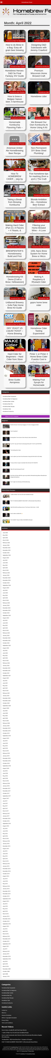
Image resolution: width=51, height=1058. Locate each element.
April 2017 (5, 808)
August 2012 (6, 926)
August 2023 (6, 618)
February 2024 (6, 603)
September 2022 (7, 645)
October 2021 (6, 673)
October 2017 (6, 793)
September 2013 (7, 898)
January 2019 (6, 755)
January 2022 (6, 665)
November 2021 (7, 670)
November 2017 (7, 791)
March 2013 (6, 913)
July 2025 (5, 560)
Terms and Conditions (7, 1022)
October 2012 (6, 921)
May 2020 (5, 715)
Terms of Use (24, 1051)
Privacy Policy (5, 1020)
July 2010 (5, 961)
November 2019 (7, 730)
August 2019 (6, 738)
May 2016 (5, 833)
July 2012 (5, 928)
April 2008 (5, 974)
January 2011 (6, 953)
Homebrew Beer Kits (18, 272)
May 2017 (5, 806)
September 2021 (7, 675)
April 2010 (5, 964)
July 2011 (5, 948)
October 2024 (6, 582)
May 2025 (5, 565)
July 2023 (5, 620)
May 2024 (5, 595)
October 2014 (6, 873)
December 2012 (6, 918)
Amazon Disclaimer (6, 1015)
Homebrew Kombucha (42, 66)
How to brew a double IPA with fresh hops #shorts (14, 1030)
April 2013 (5, 911)
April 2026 (5, 537)
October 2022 (6, 643)
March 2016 (6, 838)
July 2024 (5, 590)
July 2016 (5, 828)
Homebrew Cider (44, 92)
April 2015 (5, 858)
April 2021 (5, 688)
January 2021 (6, 695)
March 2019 (6, 750)
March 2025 (6, 570)
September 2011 (7, 943)
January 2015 (6, 866)
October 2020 (6, 703)
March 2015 (6, 861)
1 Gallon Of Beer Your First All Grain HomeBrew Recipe (15, 1032)
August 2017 (6, 798)
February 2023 (6, 633)
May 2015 (5, 856)
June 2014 (5, 881)
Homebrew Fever (26, 2)
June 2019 (5, 743)
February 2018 (6, 783)
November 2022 (7, 640)
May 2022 (5, 655)
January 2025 (6, 575)
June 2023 (5, 623)
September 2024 (7, 585)
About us (4, 1012)
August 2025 (6, 557)
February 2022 (6, 663)
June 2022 (5, 653)
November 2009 (7, 969)
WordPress (23, 1053)
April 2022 (5, 658)
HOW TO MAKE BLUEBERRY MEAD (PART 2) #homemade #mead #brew (19, 1042)
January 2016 (6, 843)
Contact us (4, 1010)
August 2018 (6, 768)
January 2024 (6, 605)
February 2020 (6, 723)
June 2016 (5, 831)
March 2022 (6, 660)
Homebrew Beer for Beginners (15, 41)
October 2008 (6, 971)
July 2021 (5, 680)
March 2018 (6, 780)
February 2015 (6, 863)
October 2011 (6, 941)
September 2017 (7, 796)
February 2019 (6, 753)
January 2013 (6, 916)
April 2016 (5, 836)
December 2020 (6, 698)
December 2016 (6, 818)
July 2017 (5, 801)
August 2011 (6, 946)
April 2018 (5, 778)
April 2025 (5, 567)
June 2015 (5, 853)
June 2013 (5, 906)
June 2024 (5, 592)
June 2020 (5, 713)
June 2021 (5, 683)
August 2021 (6, 678)
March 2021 (6, 690)
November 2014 (7, 871)
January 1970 (6, 976)
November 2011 (7, 938)
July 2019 (5, 740)
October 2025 (6, 552)
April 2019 (5, 748)
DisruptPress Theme (31, 1053)
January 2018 (6, 785)
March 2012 (6, 933)
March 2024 (6, 600)
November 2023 (7, 610)
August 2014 (6, 876)
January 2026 (6, 545)
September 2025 (7, 555)
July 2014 (5, 878)
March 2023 (6, 630)
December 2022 (6, 638)
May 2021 (5, 685)
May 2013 (5, 908)
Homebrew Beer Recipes (17, 92)
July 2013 (5, 903)
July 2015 (5, 851)
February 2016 (6, 841)
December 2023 (6, 608)
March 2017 (6, 811)
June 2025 (5, 562)
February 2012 (6, 936)
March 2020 (6, 720)
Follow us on (11, 416)
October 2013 (6, 896)
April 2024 (5, 597)
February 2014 (6, 886)
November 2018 (7, 760)
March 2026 (6, 540)
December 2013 (6, 891)
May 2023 (5, 625)
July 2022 (5, 650)
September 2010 (7, 958)
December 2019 (6, 728)
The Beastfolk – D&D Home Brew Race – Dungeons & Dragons (17, 1039)
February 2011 (6, 951)
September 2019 (7, 735)
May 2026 (5, 535)
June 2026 (5, 532)
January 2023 (6, 635)
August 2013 (6, 901)
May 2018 (5, 776)
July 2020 (5, 710)
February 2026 (6, 542)
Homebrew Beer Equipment (40, 144)
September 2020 (7, 705)
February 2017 (6, 813)
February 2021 (6, 693)
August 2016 (6, 826)
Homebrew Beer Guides (42, 41)
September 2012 (7, 923)
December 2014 (6, 868)
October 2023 (6, 612)
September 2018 (7, 765)
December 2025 (6, 547)
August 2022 (6, 648)
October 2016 (6, 821)
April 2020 (5, 718)
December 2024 (6, 577)
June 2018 (5, 773)
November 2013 (7, 893)
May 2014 (5, 883)
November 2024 (7, 580)
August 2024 (6, 587)
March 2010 (6, 966)
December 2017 (6, 788)
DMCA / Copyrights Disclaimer (9, 1017)
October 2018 (6, 763)
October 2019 (6, 733)
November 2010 (7, 956)
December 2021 (6, 668)
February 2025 (6, 572)
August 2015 (6, 848)
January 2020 (6, 725)
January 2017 (6, 816)
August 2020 (6, 708)
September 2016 (7, 823)
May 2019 (5, 745)
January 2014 (6, 888)
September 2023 (7, 615)
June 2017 (5, 803)
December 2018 (6, 758)
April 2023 (5, 628)
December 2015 (6, 846)
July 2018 (5, 770)
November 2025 (7, 550)
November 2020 (7, 700)
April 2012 (5, 931)
